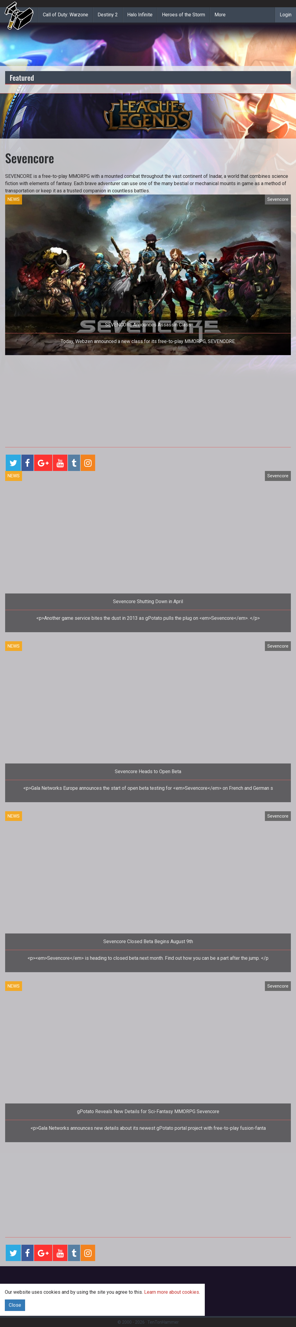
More (220, 15)
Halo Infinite (140, 15)
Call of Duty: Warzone (65, 15)
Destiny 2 (108, 15)
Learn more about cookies (171, 1292)
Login (285, 15)
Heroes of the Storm (183, 15)
